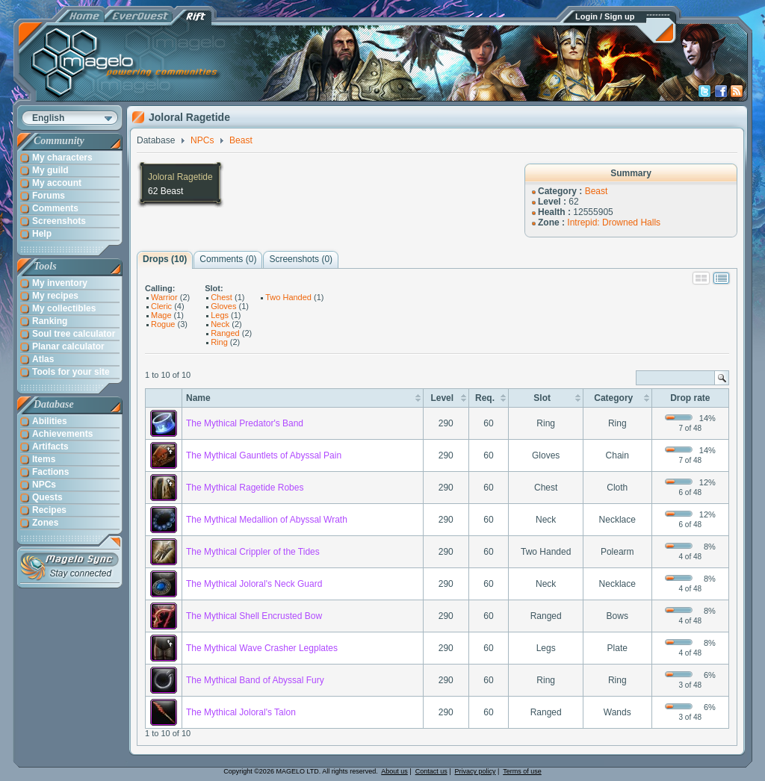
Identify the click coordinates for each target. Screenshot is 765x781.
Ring (219, 341)
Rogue (163, 324)
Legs (220, 315)
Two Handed (288, 297)
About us (394, 771)
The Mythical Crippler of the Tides (253, 552)
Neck (220, 324)
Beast (596, 191)
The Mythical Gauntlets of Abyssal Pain (263, 455)
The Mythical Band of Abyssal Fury (255, 680)
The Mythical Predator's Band (244, 423)
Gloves (223, 306)
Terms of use (522, 771)
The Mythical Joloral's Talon (241, 712)
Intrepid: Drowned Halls (613, 222)
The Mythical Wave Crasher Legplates (262, 648)
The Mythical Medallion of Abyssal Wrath (266, 519)
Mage (161, 315)
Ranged (225, 333)
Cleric (161, 306)
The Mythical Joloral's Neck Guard (254, 584)
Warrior (164, 297)
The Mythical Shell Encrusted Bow (254, 616)
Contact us (431, 771)
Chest (221, 297)
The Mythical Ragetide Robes (244, 487)
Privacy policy (475, 771)
